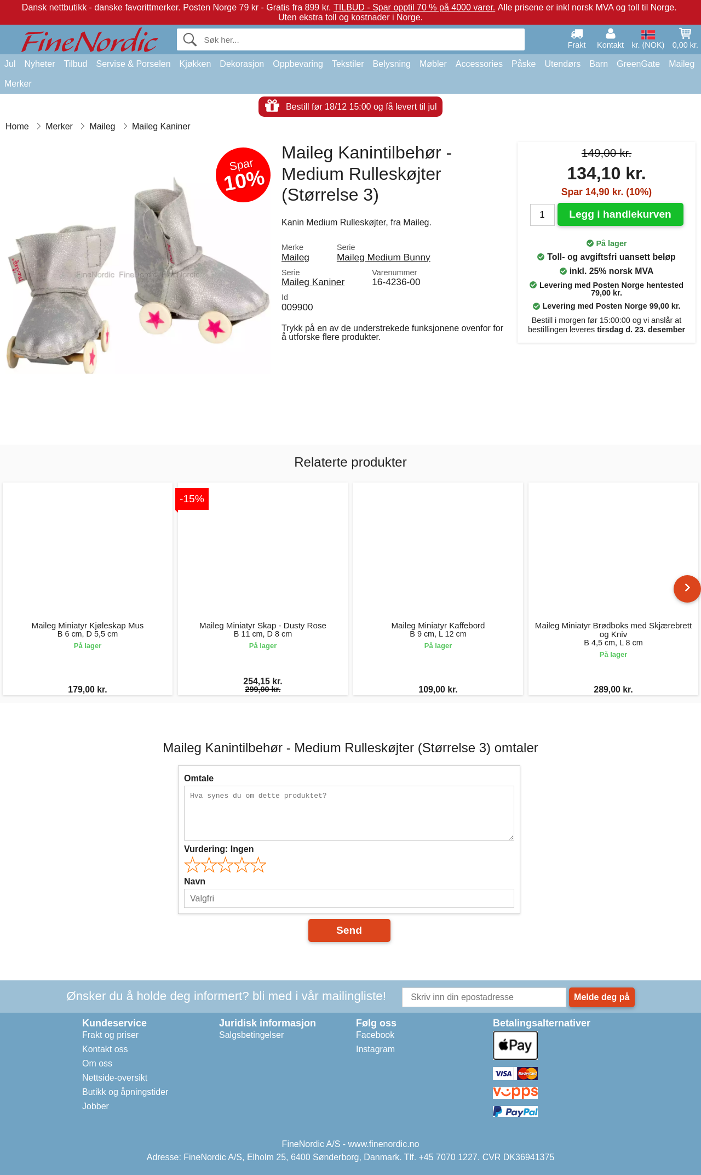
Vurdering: (219, 849)
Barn (598, 64)
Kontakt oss (105, 1049)
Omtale (199, 778)
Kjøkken (195, 64)
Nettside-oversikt (114, 1077)
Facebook (375, 1035)
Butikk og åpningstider (125, 1092)
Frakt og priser (110, 1035)
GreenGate (638, 64)
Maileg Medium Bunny (383, 257)
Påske (524, 64)
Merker (18, 83)
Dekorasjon (242, 64)
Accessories (479, 64)
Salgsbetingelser (251, 1035)
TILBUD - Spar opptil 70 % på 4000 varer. (414, 7)
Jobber (95, 1106)
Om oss (97, 1063)
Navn (194, 881)
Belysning (392, 64)
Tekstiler (348, 64)
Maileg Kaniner (312, 281)
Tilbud (75, 64)
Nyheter (39, 64)
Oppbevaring (298, 64)
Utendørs (562, 64)
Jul (9, 64)
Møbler (433, 64)
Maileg (681, 64)
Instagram (375, 1049)
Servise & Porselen (133, 64)
